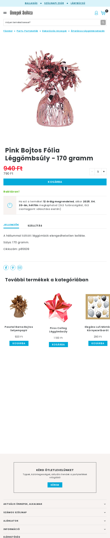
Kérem (55, 485)
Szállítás (35, 225)
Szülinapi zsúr (54, 3)
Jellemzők (11, 225)
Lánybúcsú (78, 3)
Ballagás (31, 3)
